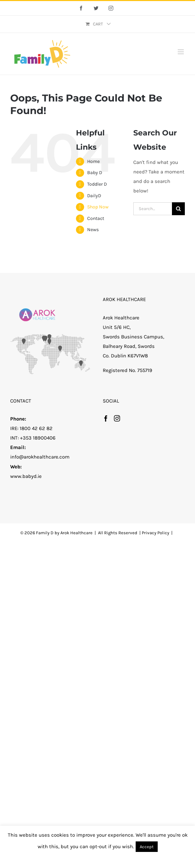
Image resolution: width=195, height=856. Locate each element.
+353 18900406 (38, 438)
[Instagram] (117, 418)
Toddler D (97, 184)
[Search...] (152, 208)
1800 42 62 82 (36, 428)
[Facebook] (106, 418)
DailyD (94, 196)
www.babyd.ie (26, 476)
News (93, 229)
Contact (95, 218)
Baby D (94, 172)
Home (93, 161)
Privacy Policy (155, 532)
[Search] (178, 208)
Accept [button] (147, 846)
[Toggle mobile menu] (181, 51)
